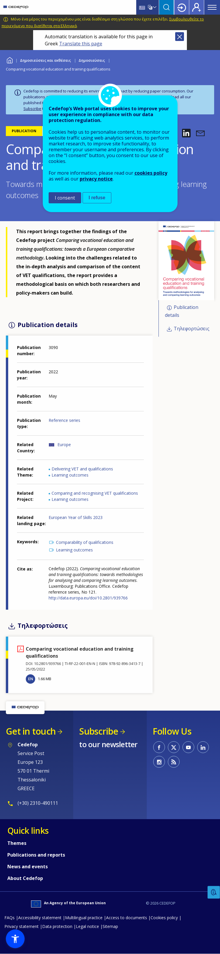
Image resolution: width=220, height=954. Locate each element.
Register (196, 7)
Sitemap (110, 926)
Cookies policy (164, 917)
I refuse (97, 197)
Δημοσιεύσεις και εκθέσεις (45, 60)
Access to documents (126, 917)
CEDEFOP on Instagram (159, 762)
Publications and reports (36, 855)
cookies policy (150, 173)
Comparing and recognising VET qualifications (95, 493)
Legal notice (87, 926)
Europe (64, 444)
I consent (65, 198)
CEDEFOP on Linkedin (203, 747)
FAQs (9, 917)
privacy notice (96, 179)
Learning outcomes (70, 475)
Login (181, 7)
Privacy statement (21, 926)
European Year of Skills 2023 (76, 517)
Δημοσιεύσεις (92, 60)
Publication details (181, 311)
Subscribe (32, 108)
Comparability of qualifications (84, 542)
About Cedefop (25, 878)
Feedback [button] (214, 892)
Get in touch (31, 731)
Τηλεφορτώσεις (191, 328)
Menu (212, 7)
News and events (27, 866)
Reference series (64, 420)
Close (179, 36)
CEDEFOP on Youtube (188, 747)
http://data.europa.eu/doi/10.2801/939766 (88, 598)
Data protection (57, 926)
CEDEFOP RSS (174, 762)
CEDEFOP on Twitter (174, 747)
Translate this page (80, 43)
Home (9, 59)
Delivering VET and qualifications (82, 469)
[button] (186, 133)
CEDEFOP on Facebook (159, 747)
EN (30, 678)
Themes (16, 843)
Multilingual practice (84, 917)
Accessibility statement (40, 917)
